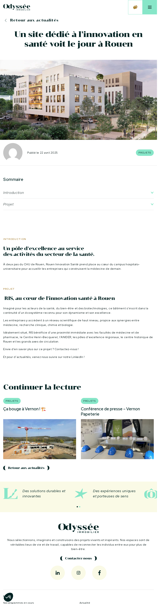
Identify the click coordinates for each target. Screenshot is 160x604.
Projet (8, 204)
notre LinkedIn (73, 357)
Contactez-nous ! (67, 349)
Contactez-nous (78, 558)
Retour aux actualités (34, 20)
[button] (77, 506)
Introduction (13, 192)
